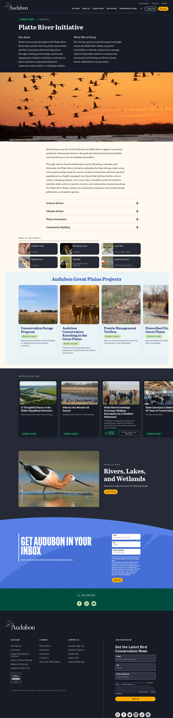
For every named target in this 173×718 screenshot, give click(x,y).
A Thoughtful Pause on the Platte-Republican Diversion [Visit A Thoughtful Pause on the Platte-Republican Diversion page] (38, 408)
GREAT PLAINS (30, 336)
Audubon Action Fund (20, 668)
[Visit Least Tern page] (121, 249)
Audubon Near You (76, 646)
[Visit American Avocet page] (121, 262)
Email (115, 535)
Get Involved (112, 8)
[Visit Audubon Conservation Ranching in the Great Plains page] (79, 322)
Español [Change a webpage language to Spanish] (164, 3)
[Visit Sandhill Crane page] (38, 249)
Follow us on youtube (93, 603)
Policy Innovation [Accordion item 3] (56, 219)
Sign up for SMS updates (49, 662)
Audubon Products (76, 650)
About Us (86, 8)
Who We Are (16, 646)
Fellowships (44, 650)
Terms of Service (134, 559)
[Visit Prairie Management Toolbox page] (121, 322)
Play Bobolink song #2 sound (96, 265)
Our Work (76, 8)
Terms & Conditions (125, 574)
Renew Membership (76, 662)
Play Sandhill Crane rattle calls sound (55, 252)
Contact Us (44, 658)
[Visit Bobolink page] (79, 262)
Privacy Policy (121, 559)
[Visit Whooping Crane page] (79, 249)
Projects (44, 19)
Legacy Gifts (73, 658)
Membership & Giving (128, 8)
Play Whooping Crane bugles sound (96, 252)
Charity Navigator (16, 678)
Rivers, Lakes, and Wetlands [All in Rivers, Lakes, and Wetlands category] (129, 433)
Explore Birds (98, 8)
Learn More (111, 492)
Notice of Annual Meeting (21, 660)
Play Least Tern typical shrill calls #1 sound (138, 252)
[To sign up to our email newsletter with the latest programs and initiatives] (126, 537)
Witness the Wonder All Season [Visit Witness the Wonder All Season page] (79, 408)
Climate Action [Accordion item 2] (55, 211)
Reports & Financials (19, 664)
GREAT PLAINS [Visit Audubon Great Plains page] (30, 434)
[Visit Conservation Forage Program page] (38, 322)
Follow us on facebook (79, 603)
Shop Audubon (144, 3)
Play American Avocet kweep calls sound (138, 265)
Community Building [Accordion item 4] (58, 227)
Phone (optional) (118, 550)
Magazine (155, 3)
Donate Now (73, 654)
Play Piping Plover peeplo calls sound (55, 265)
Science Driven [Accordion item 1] (55, 203)
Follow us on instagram (86, 603)
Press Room (44, 654)
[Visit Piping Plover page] (38, 262)
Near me (151, 9)
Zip (114, 543)
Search (141, 8)
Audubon (16, 6)
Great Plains (27, 19)
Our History (15, 650)
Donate (163, 9)
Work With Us (45, 646)
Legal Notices (41, 690)
